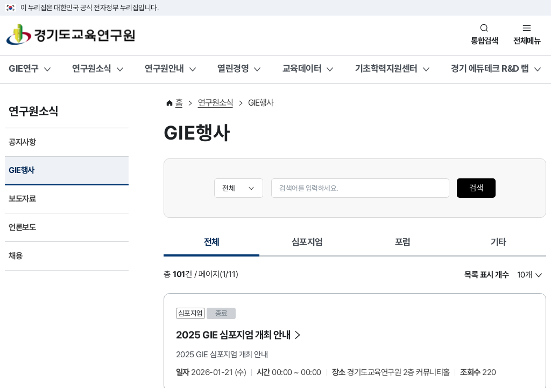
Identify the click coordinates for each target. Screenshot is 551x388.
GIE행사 (21, 170)
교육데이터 (302, 68)
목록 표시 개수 (486, 275)
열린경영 (233, 68)
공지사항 (22, 142)
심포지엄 (307, 242)
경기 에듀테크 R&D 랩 (490, 68)
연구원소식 (91, 68)
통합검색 (484, 41)
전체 (219, 245)
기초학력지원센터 (386, 68)
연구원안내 (164, 68)
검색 (476, 188)
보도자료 (22, 199)
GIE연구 (24, 68)
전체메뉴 (526, 41)
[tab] (211, 243)
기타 (498, 242)
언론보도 (22, 227)
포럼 (403, 242)
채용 (15, 256)
